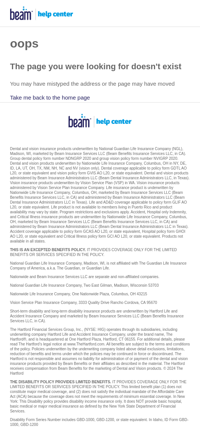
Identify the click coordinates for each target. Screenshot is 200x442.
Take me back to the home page (50, 97)
